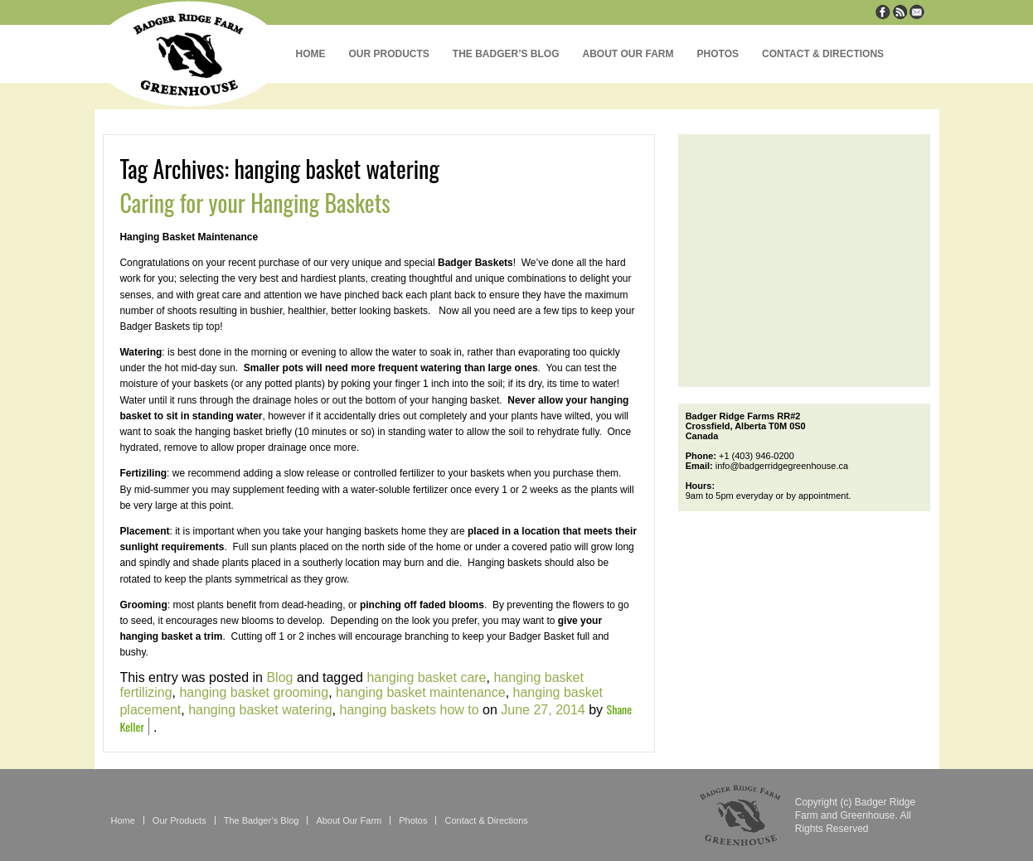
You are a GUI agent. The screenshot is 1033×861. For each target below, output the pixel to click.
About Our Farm (628, 54)
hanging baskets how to (409, 710)
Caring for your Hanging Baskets (254, 203)
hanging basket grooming (253, 692)
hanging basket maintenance (421, 692)
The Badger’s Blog (506, 54)
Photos (718, 54)
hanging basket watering (260, 710)
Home (311, 54)
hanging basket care (426, 677)
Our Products (389, 54)
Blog (279, 677)
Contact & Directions (823, 54)
